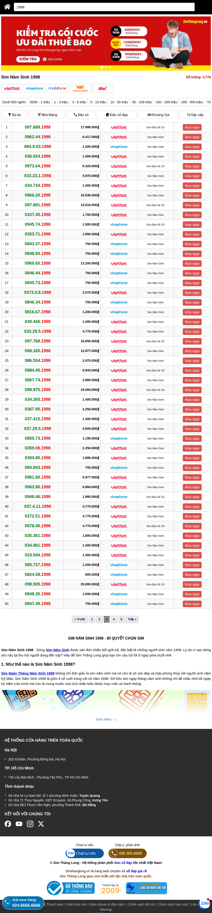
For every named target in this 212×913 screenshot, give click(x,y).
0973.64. (38, 166)
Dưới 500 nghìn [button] (14, 102)
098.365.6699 (125, 853)
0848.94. (38, 253)
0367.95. (38, 409)
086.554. (38, 360)
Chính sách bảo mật (172, 904)
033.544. (38, 555)
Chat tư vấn (81, 853)
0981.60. (38, 477)
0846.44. (38, 273)
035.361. (38, 535)
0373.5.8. (37, 292)
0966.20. (38, 195)
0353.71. (38, 234)
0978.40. (38, 526)
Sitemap (106, 909)
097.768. (38, 341)
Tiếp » (132, 619)
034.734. (38, 185)
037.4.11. (37, 506)
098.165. (38, 350)
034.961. (38, 545)
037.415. (38, 419)
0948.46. (38, 496)
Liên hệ (196, 904)
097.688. (38, 127)
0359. (38, 448)
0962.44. (38, 137)
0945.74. (38, 224)
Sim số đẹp (123, 863)
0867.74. (38, 380)
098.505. (38, 584)
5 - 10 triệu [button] (98, 102)
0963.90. (38, 487)
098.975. (38, 389)
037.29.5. (37, 428)
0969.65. (38, 263)
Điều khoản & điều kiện (107, 904)
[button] (11, 88)
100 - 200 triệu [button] (166, 102)
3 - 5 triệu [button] (79, 102)
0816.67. (38, 312)
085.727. (38, 564)
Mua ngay (192, 127)
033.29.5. (37, 331)
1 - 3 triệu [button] (61, 102)
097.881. (38, 205)
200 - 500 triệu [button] (192, 102)
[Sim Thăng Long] (7, 7)
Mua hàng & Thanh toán (45, 904)
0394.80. (38, 457)
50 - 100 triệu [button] (142, 102)
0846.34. (38, 302)
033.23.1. (37, 175)
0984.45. (38, 370)
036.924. (38, 156)
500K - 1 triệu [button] (40, 102)
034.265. (38, 399)
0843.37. (38, 244)
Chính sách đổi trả (141, 904)
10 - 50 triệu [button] (119, 102)
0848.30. (38, 594)
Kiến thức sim (76, 904)
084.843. (38, 467)
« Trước (79, 619)
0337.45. (38, 214)
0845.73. (38, 282)
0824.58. (38, 574)
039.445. (38, 321)
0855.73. (38, 438)
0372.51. (38, 516)
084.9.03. (37, 146)
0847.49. (38, 603)
